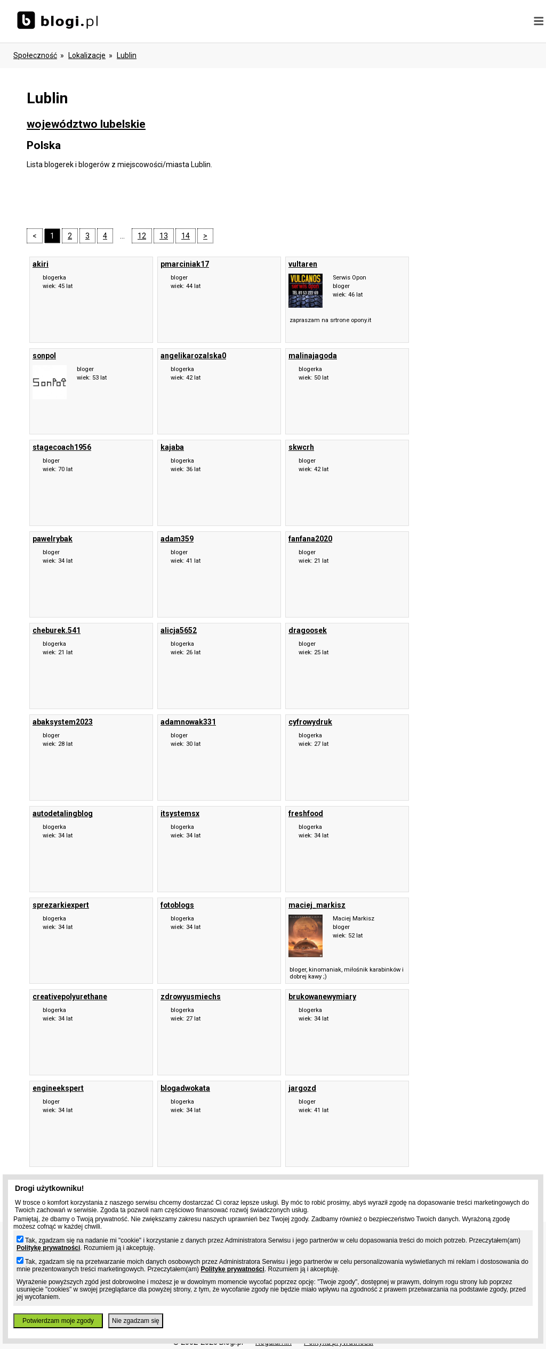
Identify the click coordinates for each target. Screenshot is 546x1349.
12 (142, 236)
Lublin (126, 55)
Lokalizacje (87, 55)
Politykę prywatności (48, 1248)
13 (163, 236)
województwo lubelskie (86, 124)
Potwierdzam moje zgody (58, 1321)
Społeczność (35, 55)
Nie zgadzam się (135, 1321)
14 (185, 236)
